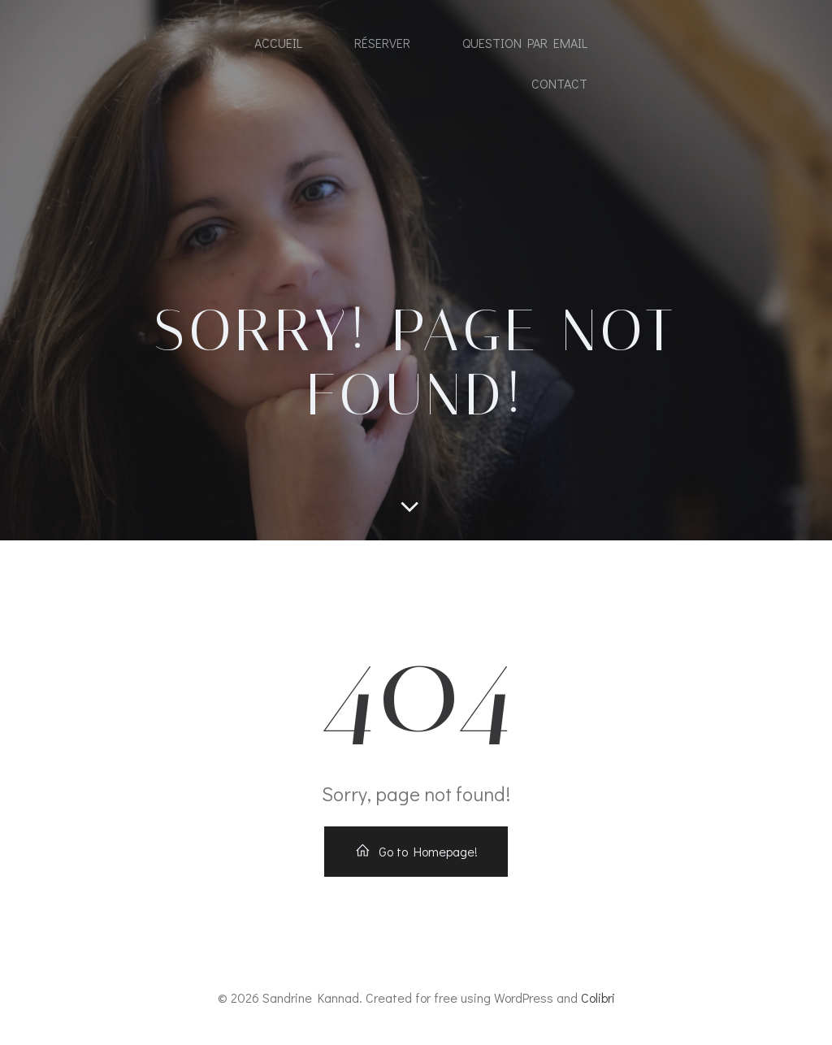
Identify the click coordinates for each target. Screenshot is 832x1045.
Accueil (278, 42)
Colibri (598, 997)
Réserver (382, 42)
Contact (559, 83)
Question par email (524, 42)
